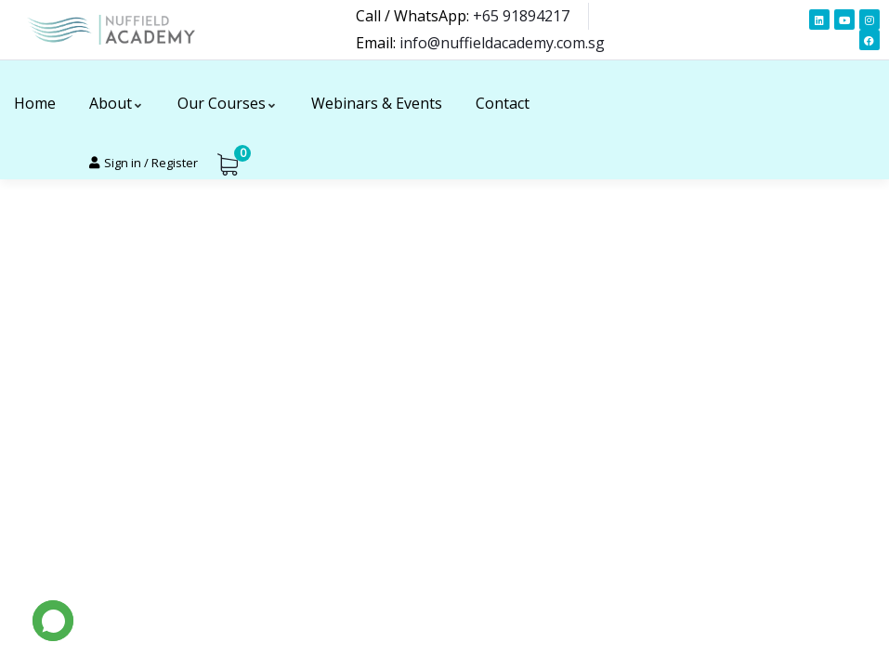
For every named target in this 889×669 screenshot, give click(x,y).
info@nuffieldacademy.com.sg (502, 43)
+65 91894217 (521, 16)
